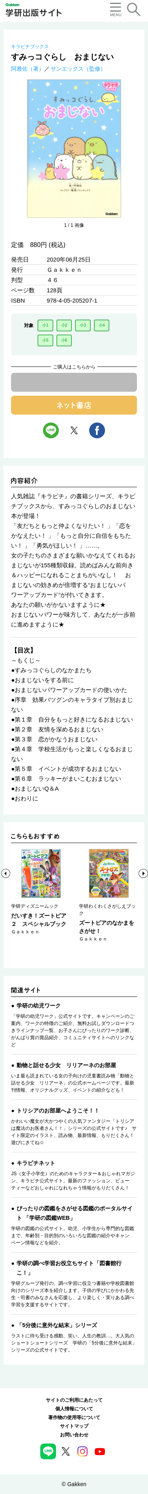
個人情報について (74, 1409)
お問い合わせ (74, 1435)
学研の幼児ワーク (39, 1005)
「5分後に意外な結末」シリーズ (57, 1325)
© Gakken (74, 1484)
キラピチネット (36, 1163)
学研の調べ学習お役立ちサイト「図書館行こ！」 (69, 1268)
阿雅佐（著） (27, 68)
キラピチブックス (30, 46)
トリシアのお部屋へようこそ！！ (58, 1110)
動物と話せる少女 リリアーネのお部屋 (66, 1065)
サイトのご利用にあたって (74, 1400)
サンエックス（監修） (78, 68)
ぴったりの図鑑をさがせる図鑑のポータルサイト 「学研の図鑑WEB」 (75, 1213)
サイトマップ (74, 1426)
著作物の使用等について (74, 1417)
